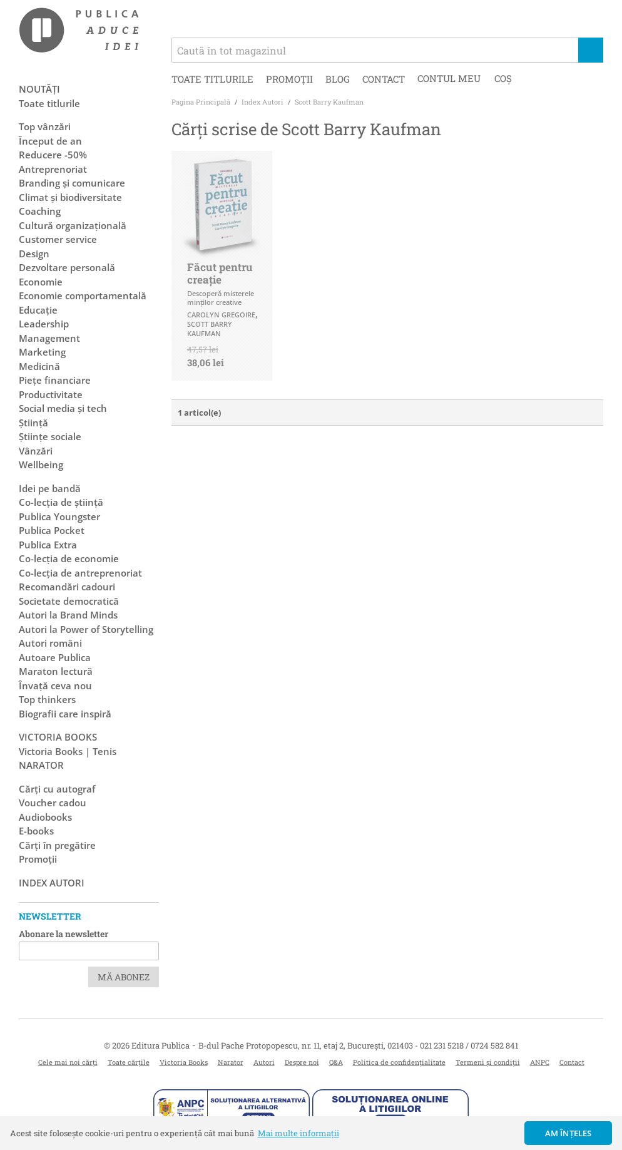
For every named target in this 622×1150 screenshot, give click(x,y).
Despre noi (302, 1062)
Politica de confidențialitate (399, 1062)
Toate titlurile (212, 79)
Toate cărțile (129, 1062)
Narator (230, 1062)
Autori (264, 1062)
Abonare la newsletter (63, 934)
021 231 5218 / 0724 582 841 (469, 1045)
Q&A (336, 1062)
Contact (383, 79)
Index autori (51, 882)
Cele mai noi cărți (68, 1062)
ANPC (539, 1062)
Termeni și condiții (488, 1062)
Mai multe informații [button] (298, 1133)
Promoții (289, 79)
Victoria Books (184, 1062)
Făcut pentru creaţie (220, 273)
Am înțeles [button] (568, 1133)
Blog (337, 79)
